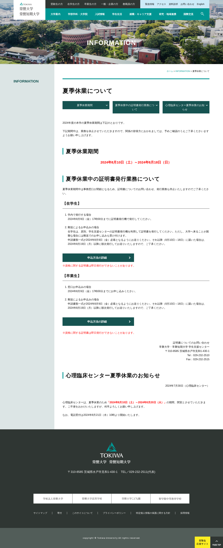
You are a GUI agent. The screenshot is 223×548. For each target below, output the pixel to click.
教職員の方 (129, 4)
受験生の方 (57, 4)
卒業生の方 (90, 4)
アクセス (161, 4)
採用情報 (185, 513)
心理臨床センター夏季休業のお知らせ (184, 107)
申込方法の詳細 (97, 257)
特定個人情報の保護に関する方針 (153, 513)
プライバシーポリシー (114, 513)
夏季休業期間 (85, 105)
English (200, 4)
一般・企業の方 (109, 4)
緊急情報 (149, 4)
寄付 (59, 513)
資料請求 (173, 4)
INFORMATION (182, 71)
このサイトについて (82, 513)
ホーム (170, 71)
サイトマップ (40, 513)
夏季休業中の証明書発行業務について (134, 107)
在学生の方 (73, 4)
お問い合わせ (187, 4)
